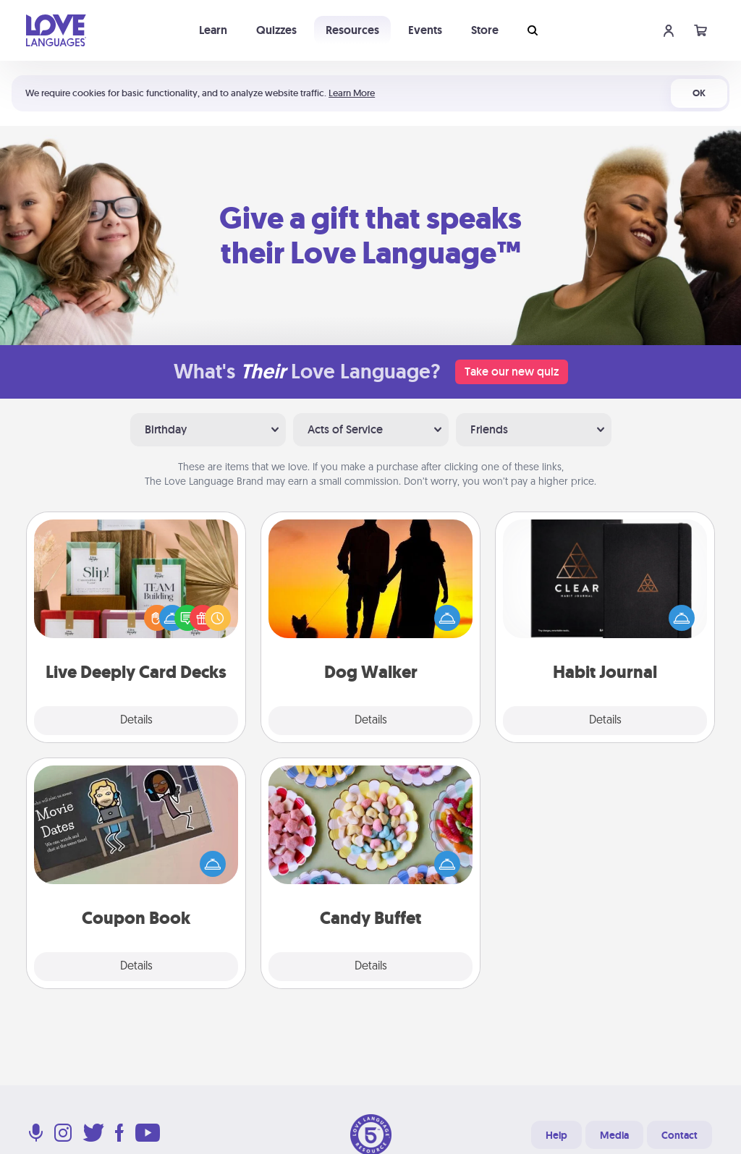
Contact (679, 1135)
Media (614, 1135)
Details (136, 720)
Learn (213, 30)
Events (425, 30)
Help (556, 1135)
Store (485, 30)
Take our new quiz (512, 371)
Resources (352, 30)
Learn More (352, 93)
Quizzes (276, 30)
